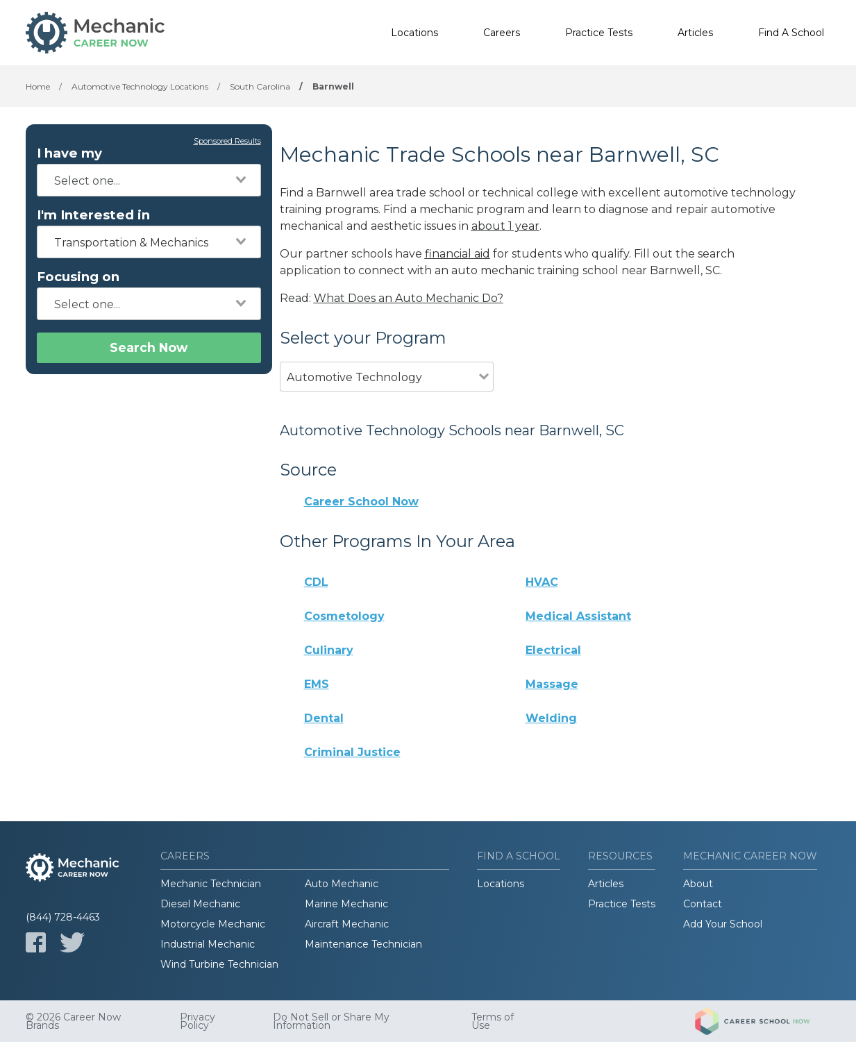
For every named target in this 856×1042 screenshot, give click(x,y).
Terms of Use (492, 1021)
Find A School (791, 32)
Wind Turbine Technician (219, 964)
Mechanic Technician (210, 883)
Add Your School (722, 924)
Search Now (148, 347)
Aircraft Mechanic (347, 924)
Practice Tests (598, 32)
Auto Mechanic (341, 883)
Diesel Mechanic (200, 904)
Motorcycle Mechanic (212, 924)
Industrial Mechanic (207, 944)
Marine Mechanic (346, 904)
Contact (702, 904)
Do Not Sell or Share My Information (331, 1021)
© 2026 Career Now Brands (73, 1021)
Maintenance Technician (363, 944)
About (698, 883)
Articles (695, 32)
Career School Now (361, 501)
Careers (501, 32)
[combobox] (148, 180)
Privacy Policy (197, 1021)
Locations (414, 32)
